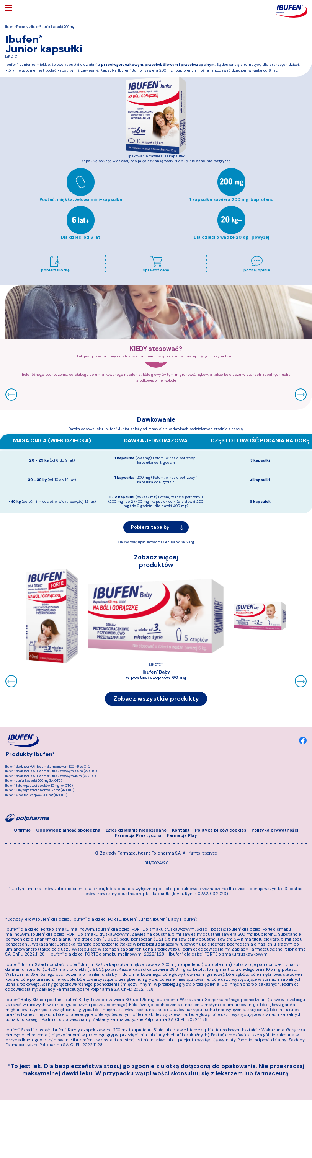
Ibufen (9, 27)
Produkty (22, 27)
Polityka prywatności (275, 867)
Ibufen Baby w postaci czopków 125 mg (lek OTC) (39, 792)
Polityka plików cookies (220, 867)
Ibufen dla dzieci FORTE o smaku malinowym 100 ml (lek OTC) (48, 768)
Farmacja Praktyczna (138, 873)
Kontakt (181, 867)
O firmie (22, 867)
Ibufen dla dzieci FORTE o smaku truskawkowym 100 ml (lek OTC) (51, 773)
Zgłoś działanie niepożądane (136, 867)
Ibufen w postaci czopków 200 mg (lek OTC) (36, 796)
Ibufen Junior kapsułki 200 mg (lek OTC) (33, 782)
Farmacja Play (182, 873)
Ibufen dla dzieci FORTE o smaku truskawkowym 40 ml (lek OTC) (50, 777)
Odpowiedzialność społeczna (68, 867)
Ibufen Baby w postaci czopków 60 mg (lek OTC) (39, 787)
